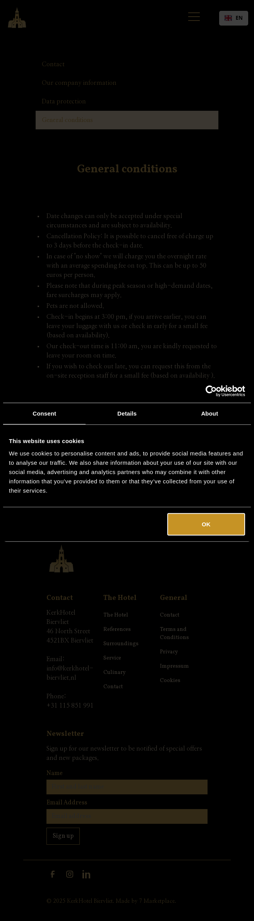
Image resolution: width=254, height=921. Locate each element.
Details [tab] (127, 413)
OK (206, 524)
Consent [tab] (44, 413)
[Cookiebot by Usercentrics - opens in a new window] (211, 391)
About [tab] (209, 413)
